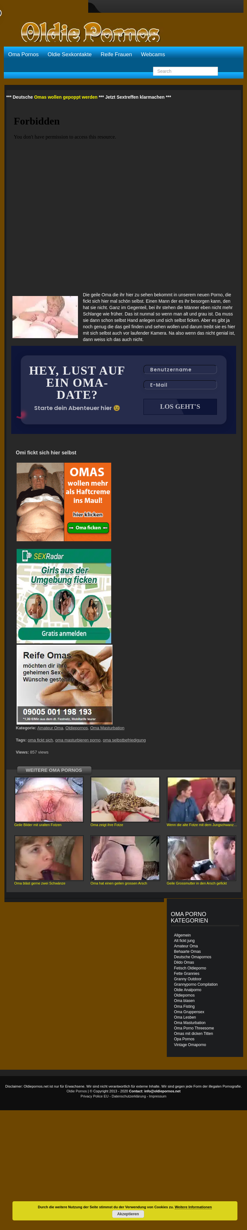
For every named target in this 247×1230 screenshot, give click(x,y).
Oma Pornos (23, 54)
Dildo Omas (184, 963)
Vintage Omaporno (190, 1045)
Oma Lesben (185, 1018)
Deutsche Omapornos (193, 957)
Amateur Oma (50, 728)
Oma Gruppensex (189, 1012)
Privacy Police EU (94, 1097)
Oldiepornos (77, 728)
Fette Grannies (186, 974)
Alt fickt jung (184, 941)
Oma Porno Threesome (194, 1029)
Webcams (153, 54)
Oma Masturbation (107, 728)
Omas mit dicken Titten (193, 1034)
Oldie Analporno (187, 990)
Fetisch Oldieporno (190, 969)
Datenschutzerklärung (129, 1097)
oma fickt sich (40, 740)
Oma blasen (184, 1001)
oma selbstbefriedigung (124, 740)
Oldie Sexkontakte (70, 54)
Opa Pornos (184, 1039)
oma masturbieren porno (78, 740)
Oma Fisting (184, 1007)
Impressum (157, 1097)
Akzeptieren (128, 1214)
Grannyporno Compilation (196, 985)
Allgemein (182, 936)
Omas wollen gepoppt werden (65, 97)
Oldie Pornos (76, 1092)
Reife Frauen (116, 54)
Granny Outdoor (188, 979)
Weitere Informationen (193, 1207)
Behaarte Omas (187, 952)
